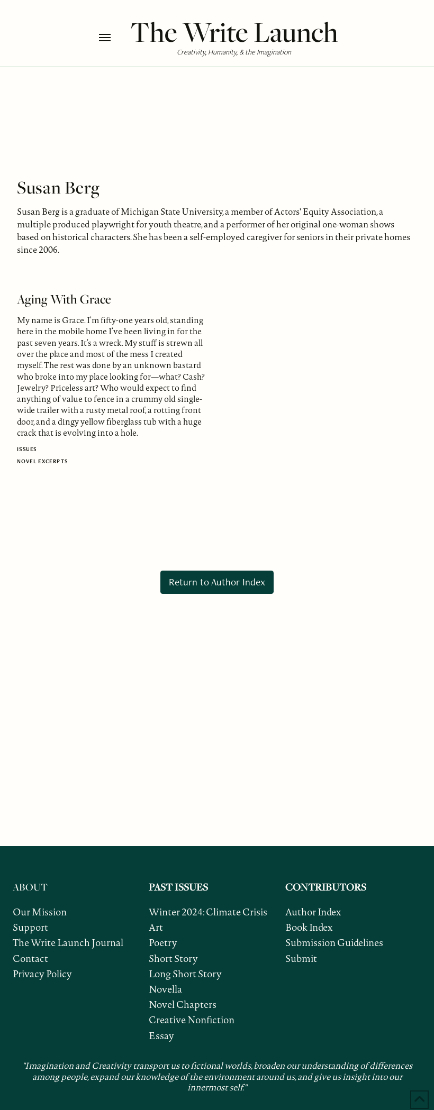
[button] (112, 37)
